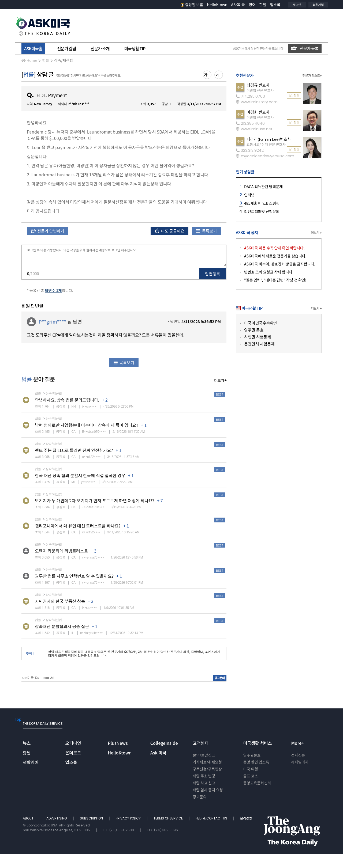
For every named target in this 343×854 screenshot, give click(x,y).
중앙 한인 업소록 (256, 762)
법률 (45, 60)
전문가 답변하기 (47, 231)
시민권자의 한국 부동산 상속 (60, 601)
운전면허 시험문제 (259, 344)
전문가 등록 (304, 48)
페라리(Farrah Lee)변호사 (269, 139)
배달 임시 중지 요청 (208, 789)
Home (29, 60)
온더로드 (73, 752)
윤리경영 (246, 818)
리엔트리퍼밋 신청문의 (261, 211)
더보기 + (220, 380)
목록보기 (206, 231)
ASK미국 (238, 4)
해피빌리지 (299, 762)
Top (18, 719)
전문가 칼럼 (66, 48)
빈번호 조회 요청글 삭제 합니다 (268, 272)
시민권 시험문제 (257, 337)
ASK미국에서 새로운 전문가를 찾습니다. (275, 256)
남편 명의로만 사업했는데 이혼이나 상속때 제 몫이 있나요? (86, 425)
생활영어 (31, 762)
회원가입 (318, 4)
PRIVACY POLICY (128, 818)
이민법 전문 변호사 (260, 90)
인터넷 (249, 195)
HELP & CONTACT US (212, 818)
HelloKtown (217, 4)
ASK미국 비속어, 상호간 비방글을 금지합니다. (279, 264)
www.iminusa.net (254, 129)
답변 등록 (212, 273)
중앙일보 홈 (192, 4)
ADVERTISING (57, 818)
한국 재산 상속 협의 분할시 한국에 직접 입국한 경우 (80, 475)
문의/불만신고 (204, 755)
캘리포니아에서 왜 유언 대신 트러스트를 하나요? (78, 525)
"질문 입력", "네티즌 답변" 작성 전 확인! (275, 280)
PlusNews (118, 743)
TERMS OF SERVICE (169, 818)
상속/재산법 (63, 60)
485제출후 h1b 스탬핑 (261, 203)
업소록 (275, 4)
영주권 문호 (253, 330)
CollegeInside (164, 743)
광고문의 (200, 796)
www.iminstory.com (257, 102)
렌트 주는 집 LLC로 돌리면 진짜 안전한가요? (74, 450)
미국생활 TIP (135, 48)
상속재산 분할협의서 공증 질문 (62, 626)
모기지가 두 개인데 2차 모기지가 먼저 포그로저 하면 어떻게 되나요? (94, 500)
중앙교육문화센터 (257, 782)
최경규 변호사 (258, 85)
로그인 (297, 4)
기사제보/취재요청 (207, 762)
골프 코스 (250, 776)
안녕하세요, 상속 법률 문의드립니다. (67, 400)
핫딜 (262, 4)
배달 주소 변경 (204, 776)
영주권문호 (251, 755)
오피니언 (73, 743)
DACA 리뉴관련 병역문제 (263, 186)
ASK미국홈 (33, 48)
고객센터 (200, 743)
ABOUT (28, 818)
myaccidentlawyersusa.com (265, 156)
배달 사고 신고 (204, 782)
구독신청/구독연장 (207, 769)
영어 (252, 4)
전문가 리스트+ (312, 75)
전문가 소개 (100, 48)
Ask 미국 (158, 752)
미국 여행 (250, 769)
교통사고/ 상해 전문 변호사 (266, 144)
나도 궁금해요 (169, 231)
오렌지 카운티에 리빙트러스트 (61, 551)
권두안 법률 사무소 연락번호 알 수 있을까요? (74, 576)
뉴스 (27, 743)
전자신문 (298, 755)
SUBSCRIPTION (92, 818)
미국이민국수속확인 (260, 323)
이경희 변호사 (258, 112)
